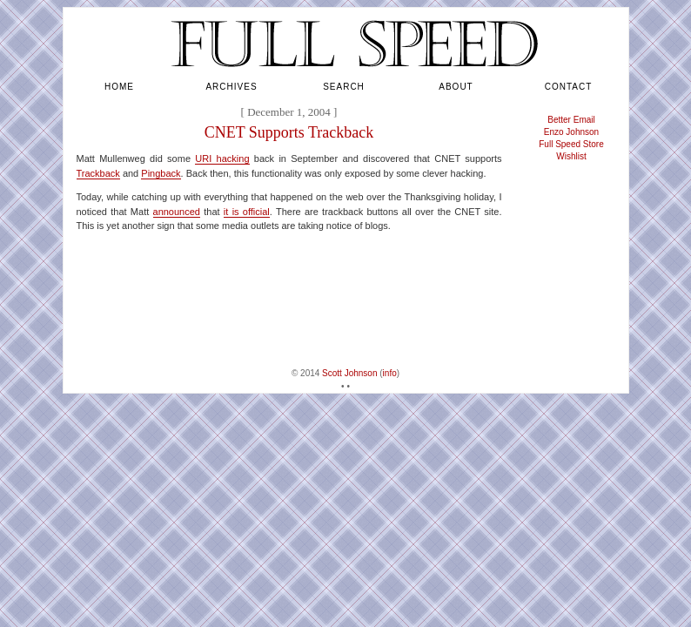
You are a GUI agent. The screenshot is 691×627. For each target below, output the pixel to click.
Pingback (160, 173)
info (390, 373)
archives (231, 86)
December (270, 111)
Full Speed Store (571, 144)
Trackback (98, 173)
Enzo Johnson (571, 132)
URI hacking (222, 158)
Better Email (570, 120)
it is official (247, 211)
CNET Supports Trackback (289, 132)
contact (569, 86)
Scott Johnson (349, 373)
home (119, 86)
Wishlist (571, 156)
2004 (319, 111)
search (344, 86)
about (456, 86)
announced (176, 211)
